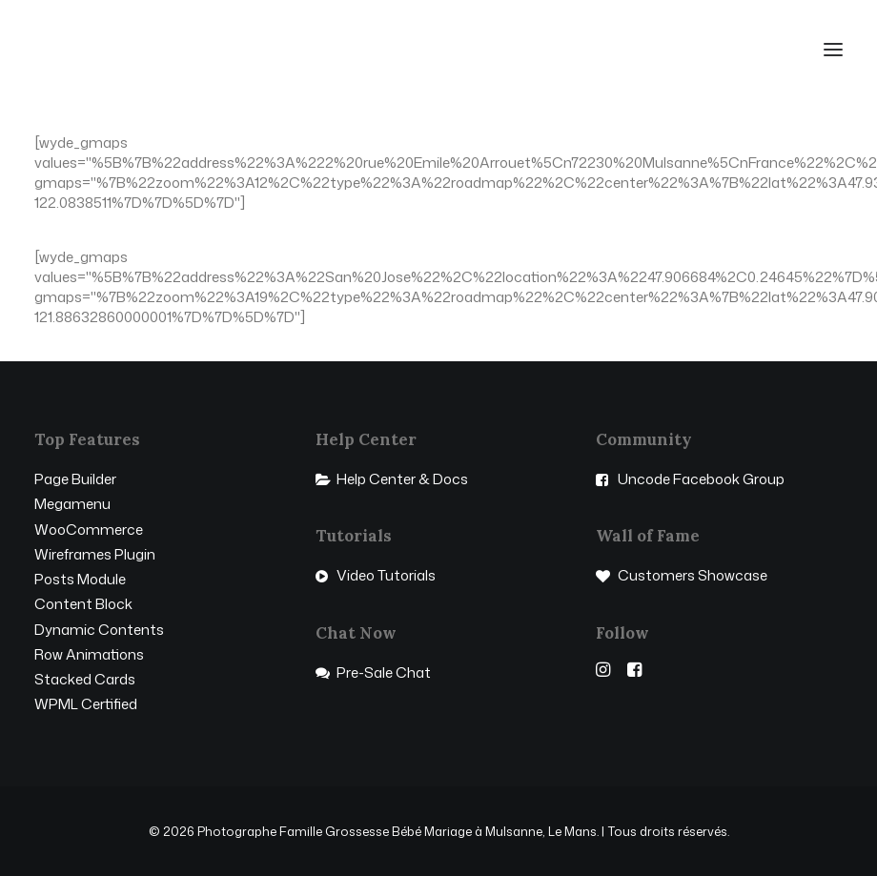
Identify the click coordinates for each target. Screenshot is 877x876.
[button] (833, 49)
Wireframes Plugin (94, 554)
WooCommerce (88, 529)
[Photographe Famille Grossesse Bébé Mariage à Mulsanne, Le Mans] (120, 49)
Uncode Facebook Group (701, 479)
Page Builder (75, 479)
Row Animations (89, 654)
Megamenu (72, 504)
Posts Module (80, 579)
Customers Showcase (692, 575)
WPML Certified (85, 704)
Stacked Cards (84, 679)
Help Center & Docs (402, 479)
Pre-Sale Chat (384, 672)
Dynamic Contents (99, 630)
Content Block (83, 604)
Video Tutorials (386, 575)
